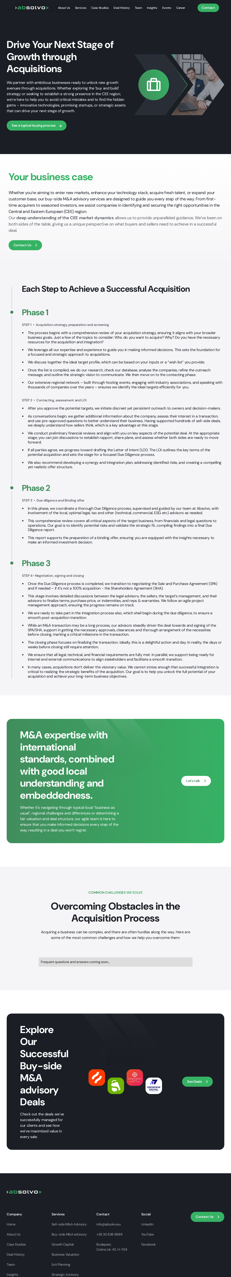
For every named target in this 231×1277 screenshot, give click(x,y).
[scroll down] (36, 126)
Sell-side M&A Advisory (69, 1224)
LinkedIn (147, 1224)
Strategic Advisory (65, 1274)
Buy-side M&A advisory (69, 1234)
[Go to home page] (24, 1191)
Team (138, 8)
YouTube (147, 1234)
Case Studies (99, 8)
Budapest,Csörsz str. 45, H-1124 (111, 1247)
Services (80, 8)
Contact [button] (208, 7)
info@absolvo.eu (108, 1224)
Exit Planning (61, 1264)
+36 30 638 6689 (109, 1234)
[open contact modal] (196, 781)
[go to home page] (32, 8)
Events (166, 8)
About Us (64, 8)
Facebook (148, 1244)
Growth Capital (63, 1244)
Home (11, 1224)
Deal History (122, 8)
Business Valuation (65, 1254)
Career (180, 8)
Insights (152, 8)
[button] (25, 245)
